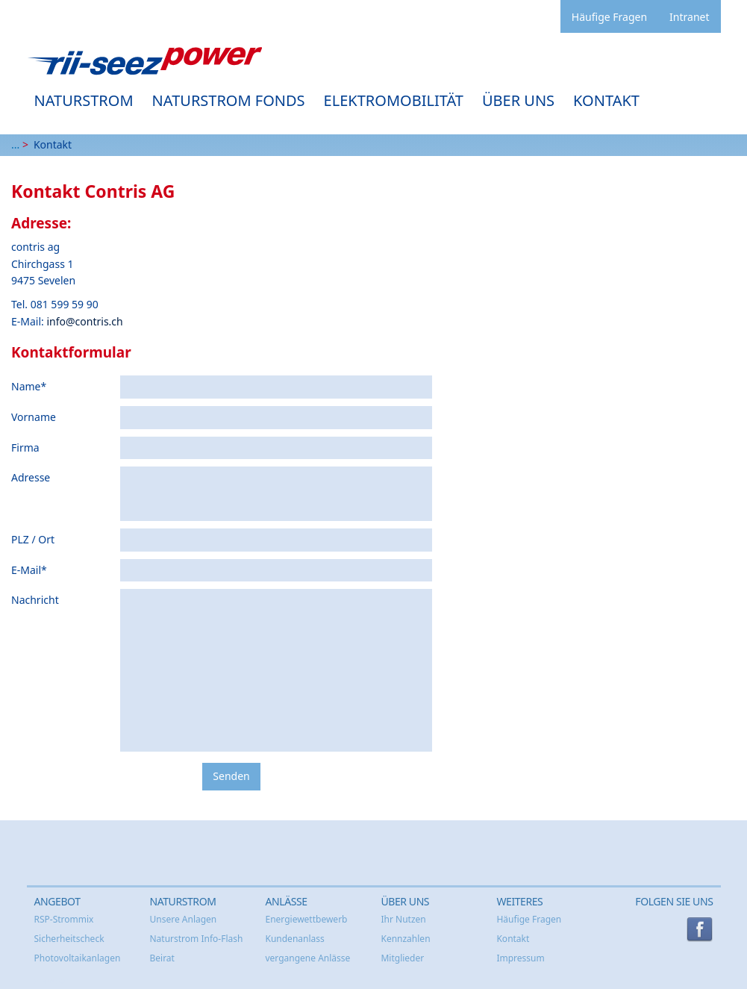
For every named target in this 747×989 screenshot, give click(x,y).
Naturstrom (84, 100)
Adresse (30, 477)
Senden (231, 776)
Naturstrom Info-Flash (196, 938)
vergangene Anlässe (307, 958)
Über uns (518, 100)
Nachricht (35, 600)
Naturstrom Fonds (228, 100)
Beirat (161, 958)
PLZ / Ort (32, 539)
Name (28, 386)
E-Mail (29, 570)
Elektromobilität (393, 100)
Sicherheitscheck (69, 938)
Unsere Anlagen (182, 919)
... (15, 144)
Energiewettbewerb (306, 919)
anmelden (51, 981)
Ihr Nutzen (403, 919)
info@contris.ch (84, 321)
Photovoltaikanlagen (77, 958)
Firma (25, 447)
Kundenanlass (294, 938)
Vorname (33, 417)
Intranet (689, 17)
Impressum (520, 958)
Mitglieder (402, 958)
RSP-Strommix (64, 919)
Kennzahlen (405, 938)
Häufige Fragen (609, 17)
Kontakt (606, 100)
